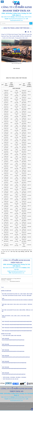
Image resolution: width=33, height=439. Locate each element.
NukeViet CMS (29, 432)
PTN (13, 435)
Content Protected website (20, 435)
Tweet (2, 315)
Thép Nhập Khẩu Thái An (15, 432)
